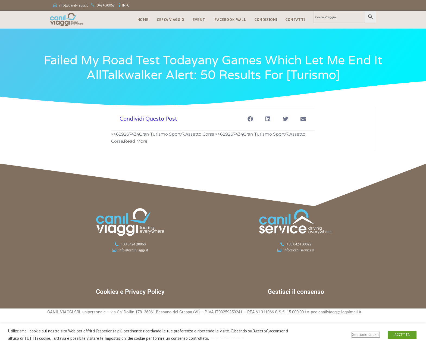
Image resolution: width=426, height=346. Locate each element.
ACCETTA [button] (402, 334)
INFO (126, 5)
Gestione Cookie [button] (366, 334)
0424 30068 (106, 5)
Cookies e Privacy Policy (130, 291)
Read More (136, 141)
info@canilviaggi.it (73, 5)
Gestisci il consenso (296, 291)
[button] (250, 119)
